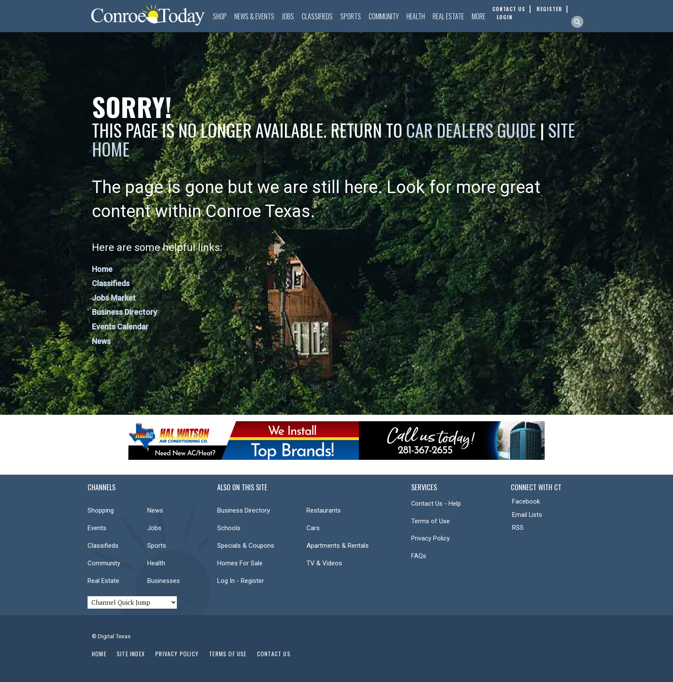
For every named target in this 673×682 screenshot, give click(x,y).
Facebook (526, 501)
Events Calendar (120, 326)
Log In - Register (240, 581)
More (478, 16)
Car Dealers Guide (471, 130)
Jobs (288, 16)
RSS (518, 527)
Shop (220, 16)
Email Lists (527, 515)
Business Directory (124, 312)
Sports (350, 16)
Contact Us (274, 653)
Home (102, 269)
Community (384, 16)
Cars (313, 528)
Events (97, 528)
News (101, 341)
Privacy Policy (430, 538)
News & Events (254, 16)
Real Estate (448, 16)
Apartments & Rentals (337, 545)
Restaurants (323, 510)
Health (415, 16)
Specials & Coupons (245, 545)
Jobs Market (114, 297)
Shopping (101, 510)
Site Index (131, 653)
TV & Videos (324, 563)
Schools (228, 528)
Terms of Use (430, 521)
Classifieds (317, 16)
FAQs (418, 556)
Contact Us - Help (436, 503)
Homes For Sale (240, 563)
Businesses (163, 581)
